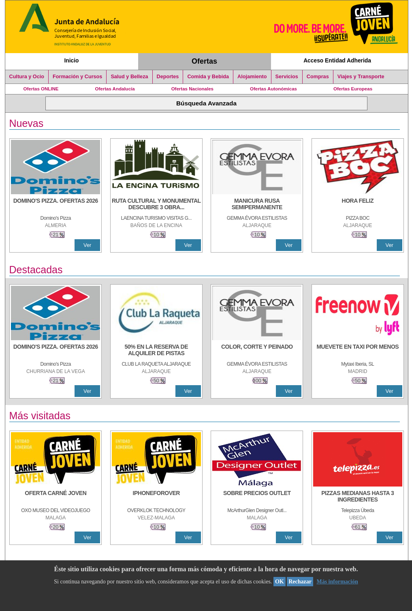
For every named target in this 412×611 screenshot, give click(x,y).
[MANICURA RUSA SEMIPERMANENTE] (256, 205)
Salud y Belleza (129, 76)
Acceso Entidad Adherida (337, 60)
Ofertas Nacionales (192, 88)
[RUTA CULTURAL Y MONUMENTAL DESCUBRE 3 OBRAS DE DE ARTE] (156, 205)
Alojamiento (252, 76)
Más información (337, 582)
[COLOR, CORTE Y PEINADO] (256, 351)
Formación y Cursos (77, 76)
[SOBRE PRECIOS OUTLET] (256, 497)
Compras (318, 76)
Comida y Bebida (208, 76)
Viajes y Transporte (360, 76)
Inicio (71, 60)
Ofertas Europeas (352, 88)
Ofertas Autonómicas (273, 88)
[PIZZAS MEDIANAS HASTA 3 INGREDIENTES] (357, 497)
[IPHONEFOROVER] (156, 497)
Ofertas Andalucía (115, 88)
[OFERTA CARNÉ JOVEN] (55, 497)
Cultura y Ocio (27, 76)
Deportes (168, 76)
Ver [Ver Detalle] (87, 245)
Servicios (286, 76)
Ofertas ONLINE (41, 88)
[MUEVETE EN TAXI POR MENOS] (357, 351)
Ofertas (204, 61)
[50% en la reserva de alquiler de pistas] (156, 351)
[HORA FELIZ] (357, 205)
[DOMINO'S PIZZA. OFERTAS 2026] (55, 205)
